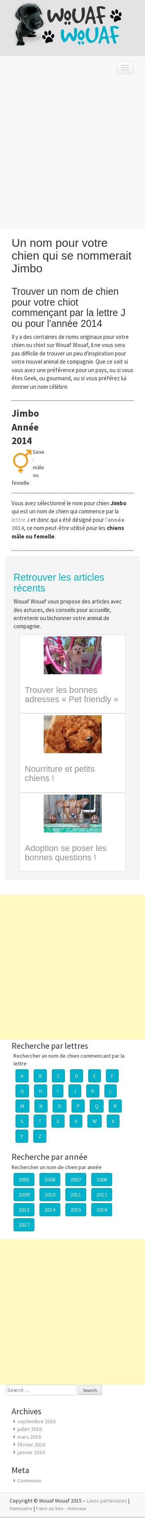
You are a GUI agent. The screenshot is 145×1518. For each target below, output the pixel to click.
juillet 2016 (29, 1429)
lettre (21, 519)
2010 (49, 1194)
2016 (101, 1209)
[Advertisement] (72, 153)
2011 (75, 1194)
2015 (75, 1209)
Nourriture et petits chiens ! (60, 773)
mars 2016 (29, 1436)
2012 (101, 1194)
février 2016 (31, 1444)
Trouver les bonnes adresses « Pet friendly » (71, 694)
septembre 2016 (36, 1421)
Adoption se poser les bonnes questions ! (66, 852)
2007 (75, 1179)
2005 (24, 1179)
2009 (24, 1194)
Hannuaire (21, 1508)
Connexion (29, 1480)
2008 (101, 1179)
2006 (49, 1179)
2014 (49, 1209)
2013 (24, 1209)
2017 (24, 1224)
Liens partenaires (107, 1500)
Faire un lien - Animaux (61, 1508)
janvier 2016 (31, 1452)
